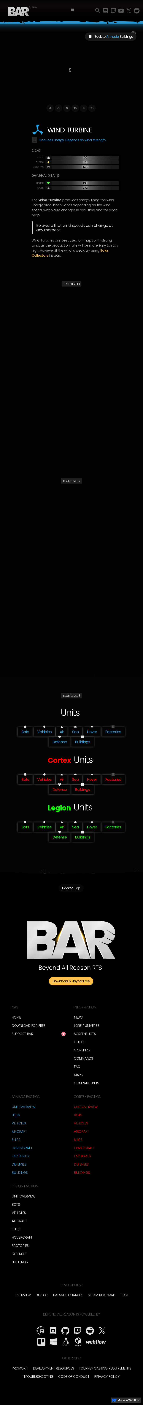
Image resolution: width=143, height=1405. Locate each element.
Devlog (42, 1295)
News (78, 1017)
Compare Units (86, 1083)
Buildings (20, 1172)
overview (23, 1295)
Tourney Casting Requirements (105, 1368)
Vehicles (19, 1123)
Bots (16, 1115)
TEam (124, 1295)
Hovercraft (22, 1148)
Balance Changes (68, 1295)
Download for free (28, 1025)
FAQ (77, 1066)
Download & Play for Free (71, 981)
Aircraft (19, 1131)
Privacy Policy (107, 1376)
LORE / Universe (86, 1025)
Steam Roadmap (101, 1295)
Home (16, 1017)
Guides (79, 1042)
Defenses (19, 1164)
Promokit (20, 1368)
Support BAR (22, 1033)
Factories (20, 1156)
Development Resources (53, 1368)
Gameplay (82, 1050)
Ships (16, 1139)
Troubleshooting (38, 1376)
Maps (78, 1075)
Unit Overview (23, 1106)
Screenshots (85, 1033)
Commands (83, 1058)
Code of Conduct (74, 1376)
